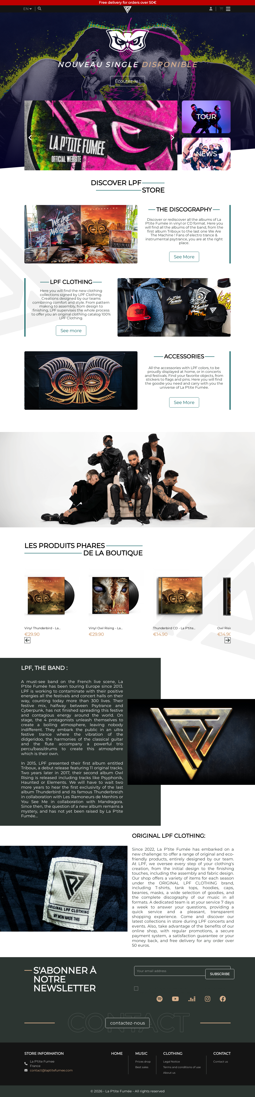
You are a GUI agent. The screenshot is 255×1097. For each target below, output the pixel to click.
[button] (35, 135)
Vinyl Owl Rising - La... (106, 628)
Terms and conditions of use (182, 1067)
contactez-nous (127, 1023)
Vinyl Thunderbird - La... (42, 628)
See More (184, 256)
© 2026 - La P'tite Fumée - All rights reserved (127, 1091)
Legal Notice (171, 1061)
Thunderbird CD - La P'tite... (174, 628)
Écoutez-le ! (127, 81)
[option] (100, 135)
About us (169, 1072)
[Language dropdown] (27, 9)
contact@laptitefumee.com (51, 1070)
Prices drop (143, 1061)
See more (71, 330)
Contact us (220, 1061)
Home (117, 1053)
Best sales (141, 1067)
